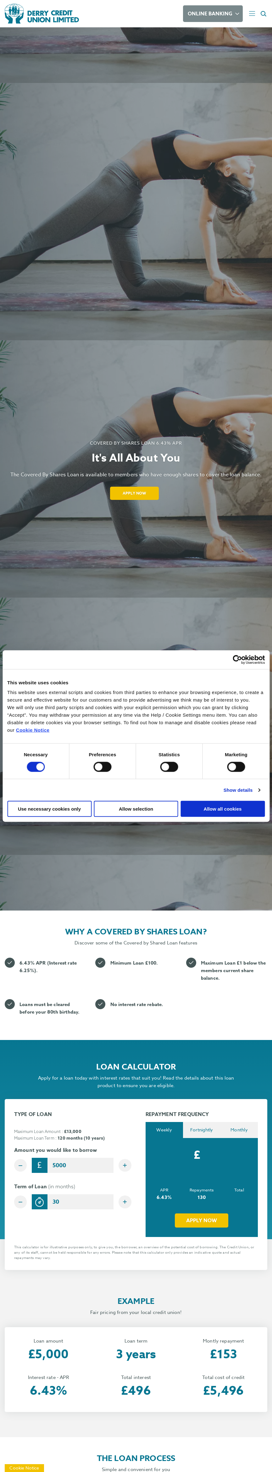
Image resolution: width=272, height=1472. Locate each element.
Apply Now (134, 493)
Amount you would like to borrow (55, 1150)
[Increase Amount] (123, 1165)
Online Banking (210, 14)
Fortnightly (201, 1130)
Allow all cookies (223, 809)
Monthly (239, 1130)
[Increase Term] (123, 1203)
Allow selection (136, 809)
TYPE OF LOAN (33, 1114)
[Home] (92, 13)
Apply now (201, 1221)
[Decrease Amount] (21, 1165)
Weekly (164, 1130)
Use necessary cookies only (49, 809)
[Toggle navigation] (252, 14)
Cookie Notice (33, 730)
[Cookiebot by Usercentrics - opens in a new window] (237, 659)
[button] (264, 13)
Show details (238, 789)
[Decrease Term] (21, 1203)
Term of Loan (44, 1188)
